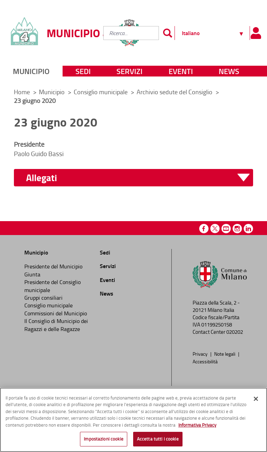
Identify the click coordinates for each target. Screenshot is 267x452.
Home (22, 92)
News (229, 71)
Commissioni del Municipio (55, 313)
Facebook (204, 228)
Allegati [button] (41, 178)
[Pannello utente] (256, 33)
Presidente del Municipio (53, 266)
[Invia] (168, 33)
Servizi (129, 71)
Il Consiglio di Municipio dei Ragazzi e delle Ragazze (56, 324)
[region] (133, 420)
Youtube (226, 228)
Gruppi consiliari (43, 297)
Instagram (237, 228)
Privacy (201, 353)
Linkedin (248, 228)
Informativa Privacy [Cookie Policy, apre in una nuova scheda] (197, 425)
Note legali (225, 353)
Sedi (83, 71)
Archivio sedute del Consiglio (175, 92)
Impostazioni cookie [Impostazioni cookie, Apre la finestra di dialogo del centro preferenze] (103, 439)
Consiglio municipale (101, 92)
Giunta (32, 274)
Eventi (181, 71)
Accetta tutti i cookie (158, 439)
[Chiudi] (256, 398)
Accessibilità (205, 361)
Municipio (31, 71)
